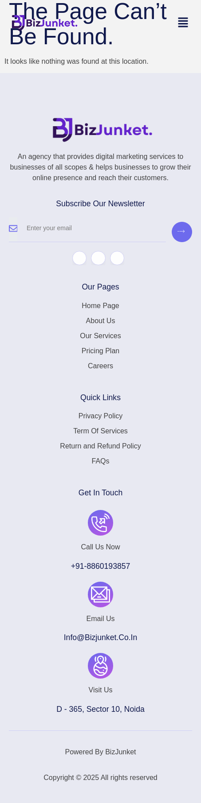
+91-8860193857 (100, 566)
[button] (183, 23)
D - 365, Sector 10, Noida (100, 709)
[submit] (182, 232)
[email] (91, 229)
